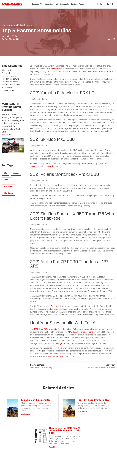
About (81, 4)
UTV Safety (8, 193)
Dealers (100, 4)
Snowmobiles (29, 25)
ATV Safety (8, 186)
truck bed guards (58, 343)
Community (64, 4)
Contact (74, 4)
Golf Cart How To (9, 76)
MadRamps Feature (10, 79)
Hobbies (7, 180)
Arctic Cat (55, 306)
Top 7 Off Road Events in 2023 (93, 399)
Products (35, 4)
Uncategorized (8, 90)
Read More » (25, 414)
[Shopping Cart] (110, 4)
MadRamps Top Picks (12, 25)
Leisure (16, 173)
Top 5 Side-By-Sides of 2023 (35, 399)
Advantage (49, 4)
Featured (6, 73)
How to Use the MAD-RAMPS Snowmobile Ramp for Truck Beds (64, 430)
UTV (5, 173)
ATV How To (7, 70)
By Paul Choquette (10, 39)
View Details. (7, 134)
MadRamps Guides (10, 82)
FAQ (56, 4)
